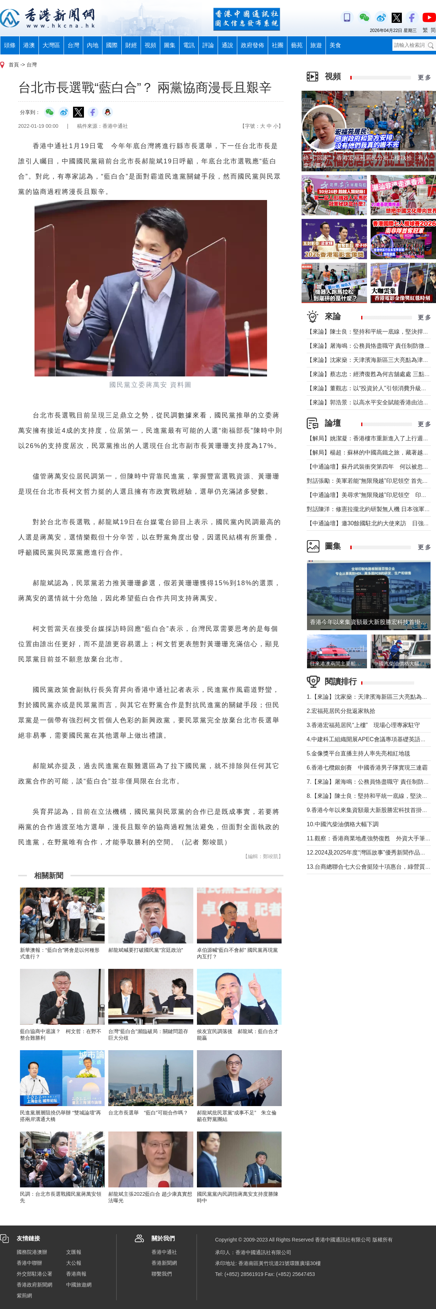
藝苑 (297, 45)
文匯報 (73, 1252)
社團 (277, 45)
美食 (335, 45)
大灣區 (51, 45)
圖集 (169, 45)
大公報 (73, 1263)
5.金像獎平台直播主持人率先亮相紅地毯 (358, 753)
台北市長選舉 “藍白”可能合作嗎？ (148, 1113)
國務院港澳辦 (32, 1252)
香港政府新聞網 (34, 1285)
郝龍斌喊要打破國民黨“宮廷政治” (145, 950)
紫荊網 (24, 1295)
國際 (112, 45)
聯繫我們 (162, 1274)
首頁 (14, 65)
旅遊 (316, 45)
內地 (92, 45)
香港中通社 (164, 1252)
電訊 (189, 45)
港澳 (29, 45)
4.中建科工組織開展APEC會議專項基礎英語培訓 (369, 739)
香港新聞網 (164, 1263)
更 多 (424, 77)
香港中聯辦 (29, 1263)
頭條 (10, 45)
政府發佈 (252, 45)
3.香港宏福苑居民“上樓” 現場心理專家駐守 (363, 725)
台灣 (73, 45)
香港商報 (76, 1274)
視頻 (150, 45)
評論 (208, 45)
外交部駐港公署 (34, 1274)
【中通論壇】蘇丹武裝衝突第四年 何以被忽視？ (371, 467)
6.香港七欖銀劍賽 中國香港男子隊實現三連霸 (367, 767)
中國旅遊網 (79, 1285)
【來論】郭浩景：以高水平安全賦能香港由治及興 (371, 402)
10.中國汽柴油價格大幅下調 (343, 824)
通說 (227, 45)
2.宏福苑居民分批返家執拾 (341, 711)
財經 (131, 45)
